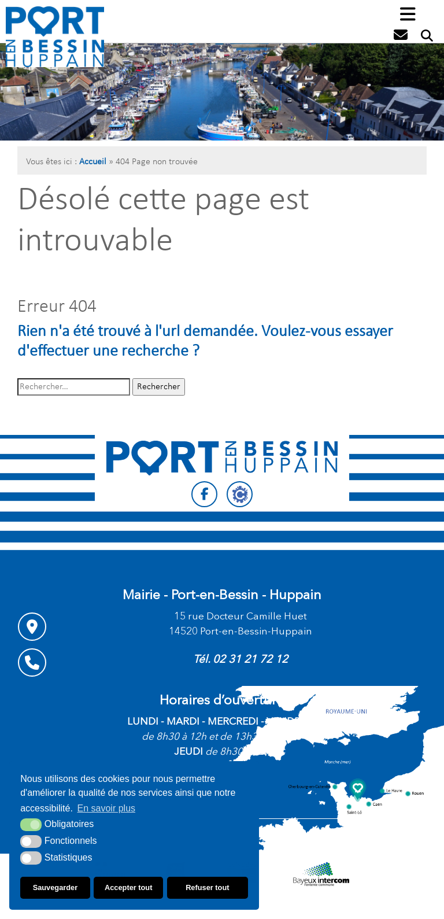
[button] (407, 15)
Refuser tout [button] (207, 887)
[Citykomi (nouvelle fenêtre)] (240, 494)
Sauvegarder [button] (55, 887)
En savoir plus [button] (106, 808)
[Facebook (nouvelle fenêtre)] (204, 494)
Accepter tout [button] (128, 887)
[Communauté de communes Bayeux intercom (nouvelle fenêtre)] (321, 873)
